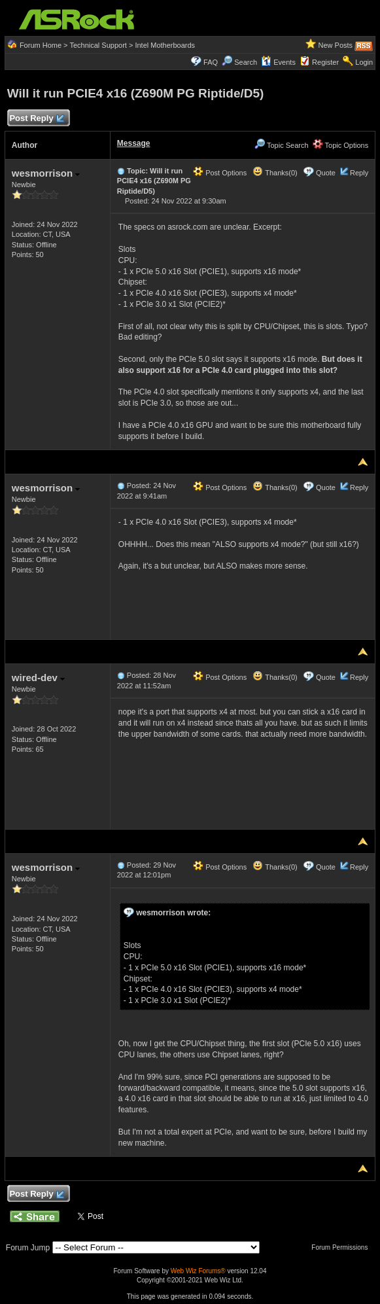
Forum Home (40, 45)
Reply (359, 173)
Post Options (220, 173)
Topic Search (281, 145)
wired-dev (38, 677)
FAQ (210, 62)
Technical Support (97, 45)
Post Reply (36, 118)
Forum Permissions (342, 1247)
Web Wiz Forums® (198, 1271)
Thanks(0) (274, 173)
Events (278, 62)
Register (325, 62)
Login (364, 62)
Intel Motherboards (165, 45)
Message (133, 143)
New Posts (336, 45)
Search (245, 62)
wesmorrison (46, 173)
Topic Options (341, 145)
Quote (326, 173)
